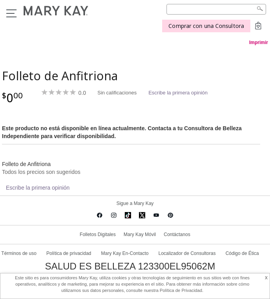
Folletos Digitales (98, 234)
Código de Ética (242, 253)
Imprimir (258, 42)
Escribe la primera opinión (177, 93)
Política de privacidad (68, 253)
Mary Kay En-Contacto (125, 253)
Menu (11, 13)
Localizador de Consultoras (187, 253)
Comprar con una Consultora (206, 26)
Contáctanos (177, 234)
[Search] (216, 9)
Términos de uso (18, 253)
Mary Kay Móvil (140, 234)
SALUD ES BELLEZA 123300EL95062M (130, 266)
